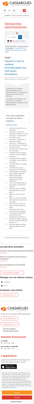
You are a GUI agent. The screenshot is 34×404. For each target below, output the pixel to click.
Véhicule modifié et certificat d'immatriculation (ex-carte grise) (17, 226)
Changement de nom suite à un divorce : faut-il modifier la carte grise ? (18, 154)
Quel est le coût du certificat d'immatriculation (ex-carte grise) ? (17, 190)
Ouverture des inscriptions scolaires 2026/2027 (17, 250)
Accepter (17, 392)
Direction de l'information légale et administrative (17, 237)
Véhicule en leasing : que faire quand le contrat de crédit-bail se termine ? (18, 220)
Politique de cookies (16, 401)
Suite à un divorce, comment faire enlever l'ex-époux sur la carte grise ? (18, 199)
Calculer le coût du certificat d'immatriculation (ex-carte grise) (15, 50)
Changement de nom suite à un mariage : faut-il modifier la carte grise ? (18, 160)
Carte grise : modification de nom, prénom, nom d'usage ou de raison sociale (18, 145)
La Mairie (7, 15)
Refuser (17, 397)
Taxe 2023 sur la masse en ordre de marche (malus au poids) (17, 205)
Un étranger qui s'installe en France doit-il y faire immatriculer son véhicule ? (17, 215)
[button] (24, 10)
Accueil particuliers (11, 46)
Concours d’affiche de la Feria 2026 (12, 265)
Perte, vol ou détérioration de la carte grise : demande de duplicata (18, 184)
